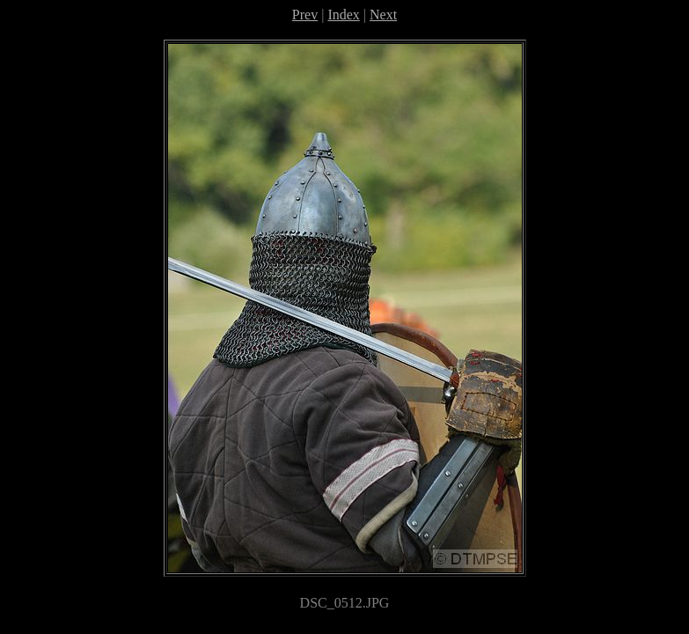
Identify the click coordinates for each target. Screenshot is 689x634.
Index (343, 14)
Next (383, 14)
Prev (305, 14)
